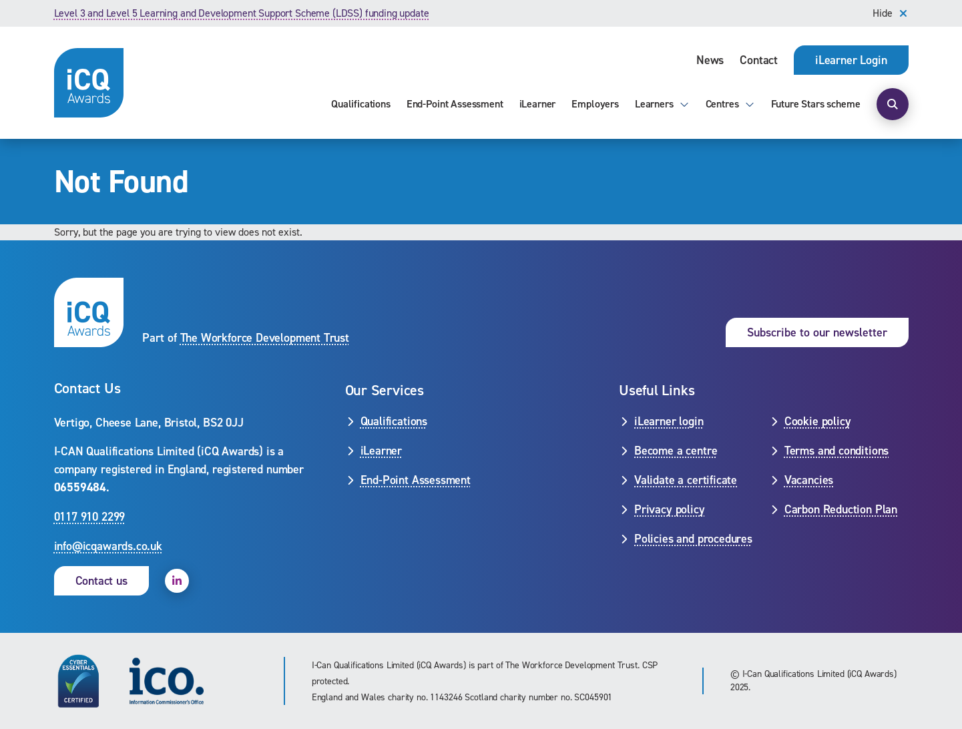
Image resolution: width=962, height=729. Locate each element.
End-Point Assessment (455, 104)
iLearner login (668, 421)
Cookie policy (817, 421)
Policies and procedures (693, 539)
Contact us (101, 581)
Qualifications (361, 104)
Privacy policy (669, 509)
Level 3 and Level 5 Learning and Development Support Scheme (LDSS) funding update (241, 13)
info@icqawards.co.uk (108, 546)
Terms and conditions (836, 451)
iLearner (537, 104)
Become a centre (675, 451)
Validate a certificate (685, 480)
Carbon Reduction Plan (840, 509)
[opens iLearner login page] (851, 60)
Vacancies (808, 480)
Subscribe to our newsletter (817, 332)
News (710, 60)
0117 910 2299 (90, 517)
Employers (595, 104)
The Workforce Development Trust (264, 338)
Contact (759, 60)
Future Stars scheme (816, 104)
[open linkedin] (177, 581)
